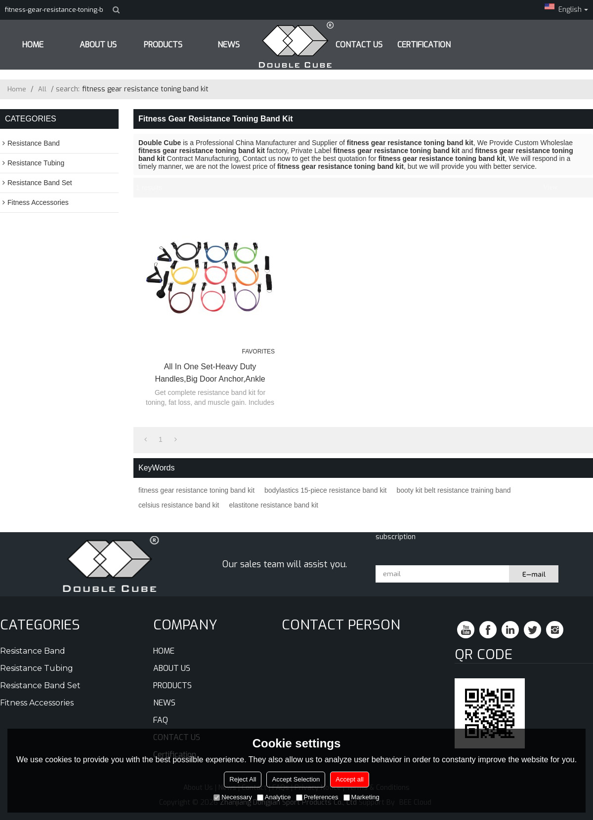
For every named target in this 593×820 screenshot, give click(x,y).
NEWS (164, 703)
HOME (32, 44)
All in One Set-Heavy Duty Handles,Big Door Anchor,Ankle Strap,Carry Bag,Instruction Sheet (210, 373)
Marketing (361, 797)
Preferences (317, 797)
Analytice (274, 797)
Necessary (232, 797)
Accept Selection (296, 779)
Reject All (242, 779)
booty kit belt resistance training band (454, 490)
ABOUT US (98, 44)
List (566, 188)
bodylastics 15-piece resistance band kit (325, 490)
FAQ (160, 720)
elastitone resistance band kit (273, 505)
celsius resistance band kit (178, 505)
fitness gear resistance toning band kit (196, 490)
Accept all (349, 779)
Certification (424, 44)
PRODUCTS (163, 44)
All (42, 89)
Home (16, 89)
